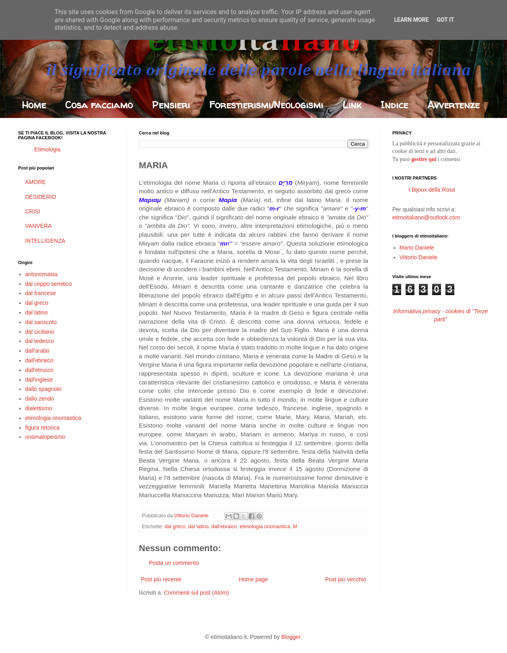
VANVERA (38, 226)
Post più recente (161, 579)
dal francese (40, 293)
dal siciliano (39, 332)
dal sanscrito (41, 322)
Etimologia (47, 149)
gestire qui (423, 159)
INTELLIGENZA (45, 241)
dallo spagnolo (43, 389)
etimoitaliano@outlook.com (426, 217)
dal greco (175, 526)
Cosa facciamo (99, 105)
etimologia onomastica (265, 526)
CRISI (32, 211)
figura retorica (42, 427)
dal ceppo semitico (48, 284)
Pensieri (171, 105)
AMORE (35, 182)
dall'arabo (37, 350)
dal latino (198, 526)
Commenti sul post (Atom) (196, 592)
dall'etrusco (39, 370)
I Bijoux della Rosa (431, 189)
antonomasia (41, 274)
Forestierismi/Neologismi (266, 105)
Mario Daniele (417, 247)
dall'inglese (39, 379)
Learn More (411, 20)
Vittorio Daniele (419, 257)
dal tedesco (39, 341)
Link (351, 105)
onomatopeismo (45, 437)
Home (34, 105)
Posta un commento (174, 563)
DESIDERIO (40, 197)
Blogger (290, 637)
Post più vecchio (345, 579)
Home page (253, 579)
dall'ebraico (224, 526)
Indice (394, 105)
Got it (445, 20)
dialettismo (38, 408)
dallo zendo (39, 398)
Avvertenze (453, 105)
